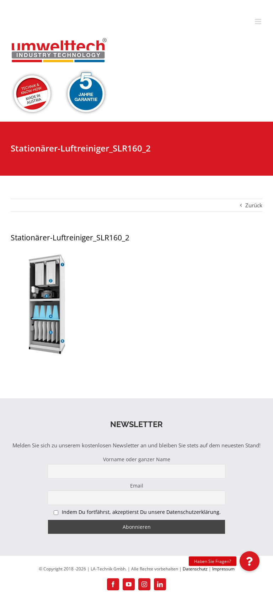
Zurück (253, 205)
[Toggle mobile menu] (258, 21)
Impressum (223, 569)
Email (136, 485)
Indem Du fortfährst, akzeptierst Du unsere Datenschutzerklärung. (141, 512)
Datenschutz (195, 569)
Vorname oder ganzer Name (136, 459)
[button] (249, 561)
